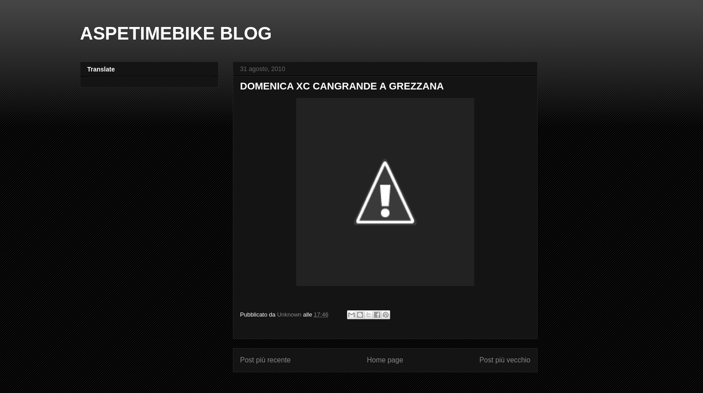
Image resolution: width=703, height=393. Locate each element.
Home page (385, 360)
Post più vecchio (504, 360)
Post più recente (265, 360)
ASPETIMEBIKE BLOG (176, 33)
